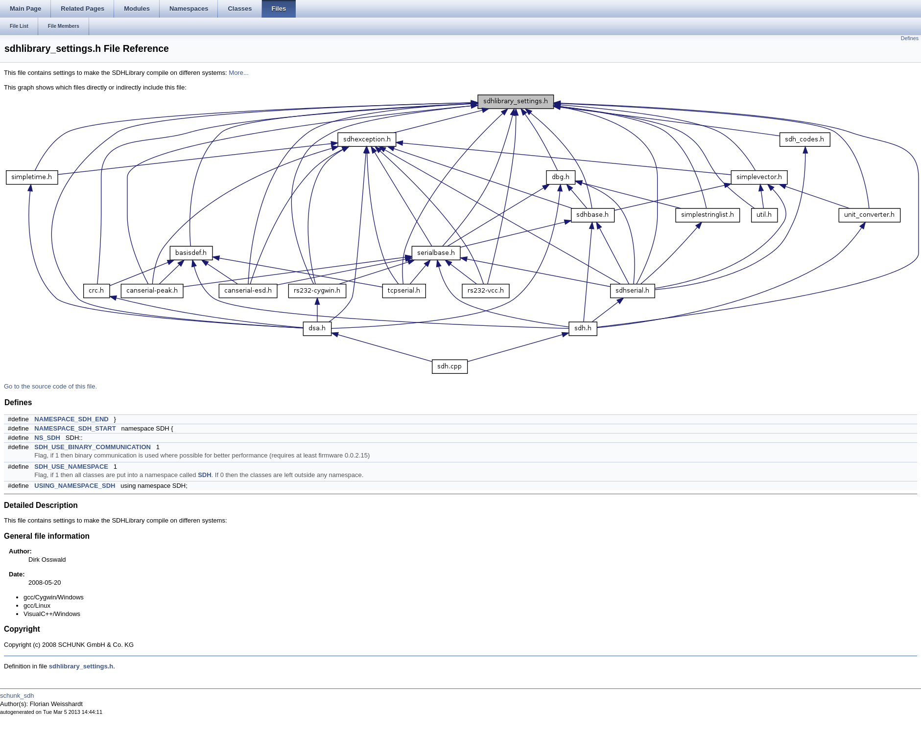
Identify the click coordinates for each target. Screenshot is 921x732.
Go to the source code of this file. (50, 386)
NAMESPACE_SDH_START (75, 428)
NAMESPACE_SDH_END (71, 419)
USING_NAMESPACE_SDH (74, 485)
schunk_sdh (17, 695)
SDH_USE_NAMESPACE (71, 466)
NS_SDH (47, 437)
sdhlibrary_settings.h (81, 666)
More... (238, 72)
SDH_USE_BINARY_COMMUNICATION (92, 447)
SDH (204, 475)
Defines (910, 38)
